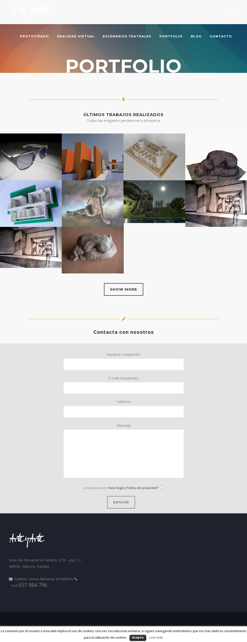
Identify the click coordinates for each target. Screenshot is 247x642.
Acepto (138, 637)
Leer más (156, 637)
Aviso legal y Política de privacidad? (133, 488)
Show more (123, 289)
